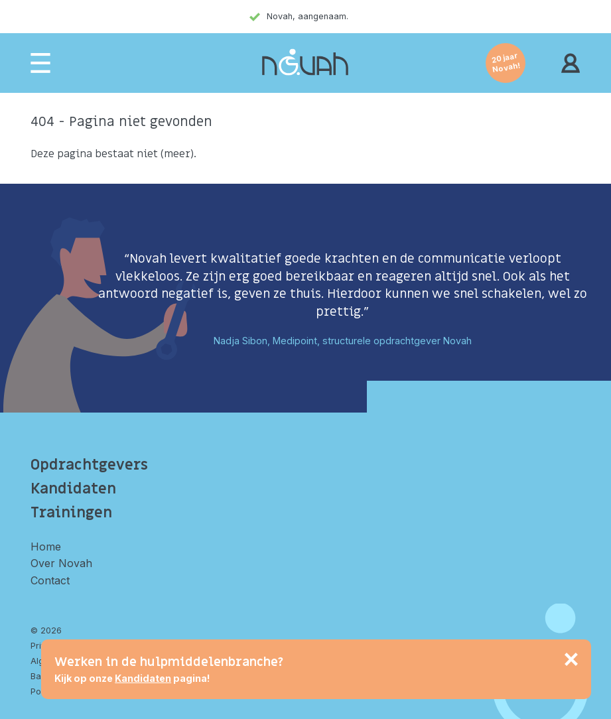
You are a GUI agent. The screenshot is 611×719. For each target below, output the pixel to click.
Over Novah (61, 563)
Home (46, 546)
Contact (50, 580)
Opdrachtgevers (89, 465)
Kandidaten (73, 489)
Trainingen (71, 513)
